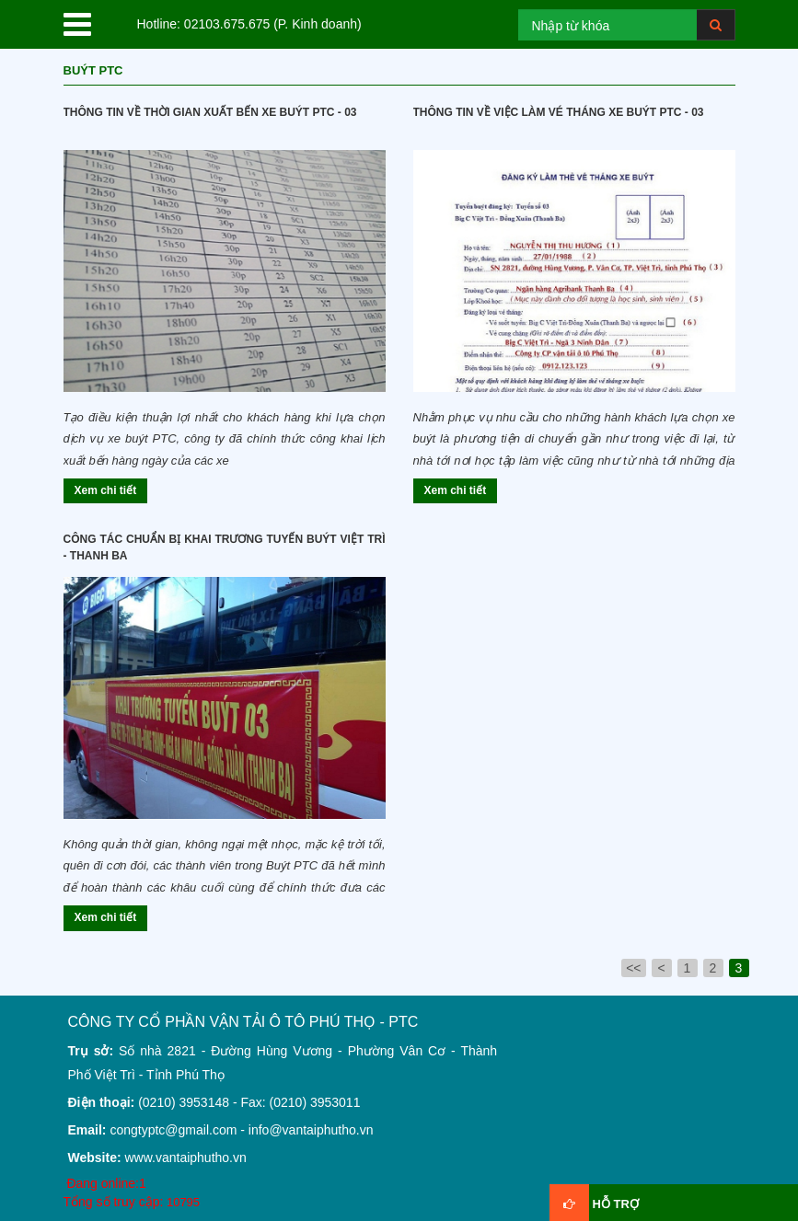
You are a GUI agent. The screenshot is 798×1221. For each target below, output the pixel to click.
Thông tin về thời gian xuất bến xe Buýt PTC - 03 (210, 112)
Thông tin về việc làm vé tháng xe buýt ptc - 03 (558, 112)
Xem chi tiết (106, 490)
